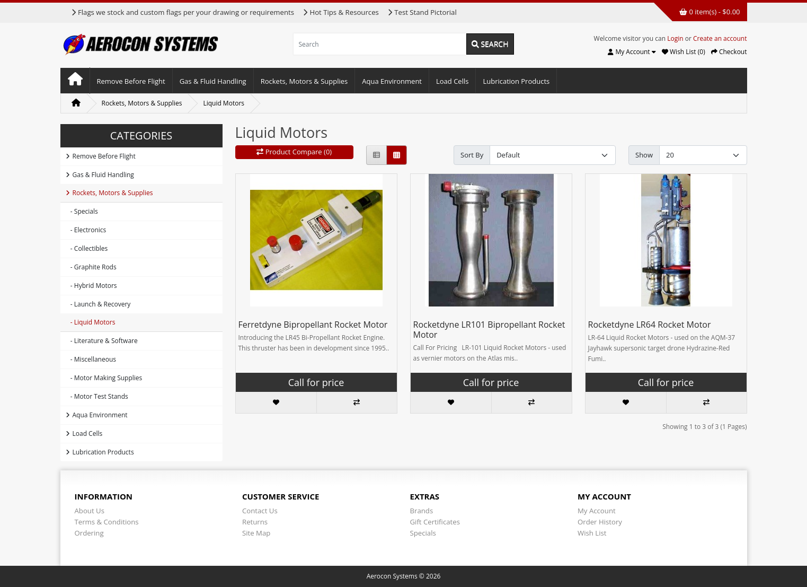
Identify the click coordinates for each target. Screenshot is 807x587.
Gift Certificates (435, 522)
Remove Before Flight (131, 81)
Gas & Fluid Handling (213, 81)
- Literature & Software (102, 340)
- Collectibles (87, 248)
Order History (600, 522)
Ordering (89, 533)
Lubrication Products (516, 81)
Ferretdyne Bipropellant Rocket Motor (313, 324)
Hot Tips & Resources (341, 12)
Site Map (256, 533)
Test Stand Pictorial (422, 12)
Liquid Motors (223, 103)
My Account (597, 510)
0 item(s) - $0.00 (709, 11)
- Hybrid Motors (91, 285)
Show (644, 155)
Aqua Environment (392, 81)
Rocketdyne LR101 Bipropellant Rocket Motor (489, 329)
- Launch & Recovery (98, 304)
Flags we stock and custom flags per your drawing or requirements (182, 12)
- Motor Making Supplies (104, 377)
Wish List (592, 533)
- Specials (82, 211)
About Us (89, 510)
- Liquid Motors (91, 322)
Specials (423, 533)
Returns (255, 522)
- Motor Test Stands (97, 396)
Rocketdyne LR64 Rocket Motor (649, 324)
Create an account (720, 38)
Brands (421, 510)
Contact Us (260, 510)
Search (490, 44)
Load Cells (452, 81)
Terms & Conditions (107, 522)
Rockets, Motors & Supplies (304, 81)
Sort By (471, 155)
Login (675, 38)
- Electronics (86, 229)
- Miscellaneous (91, 359)
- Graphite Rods (91, 266)
